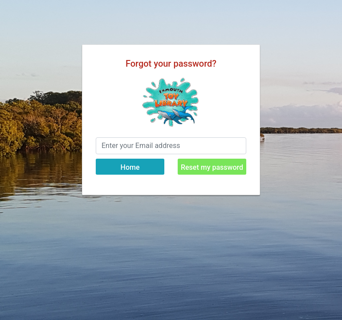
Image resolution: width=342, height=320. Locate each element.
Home (130, 167)
